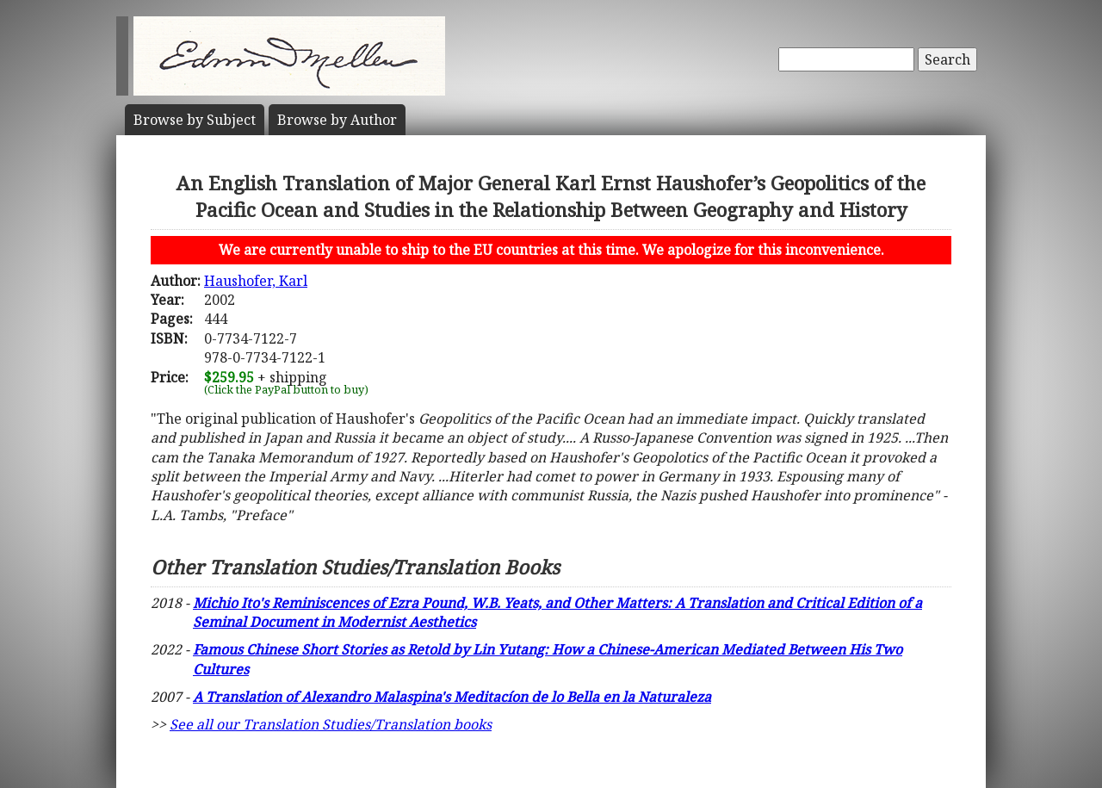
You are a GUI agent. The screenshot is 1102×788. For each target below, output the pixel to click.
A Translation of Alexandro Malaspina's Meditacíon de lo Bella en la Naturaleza (452, 696)
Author (337, 120)
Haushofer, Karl (255, 280)
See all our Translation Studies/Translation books (331, 724)
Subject (194, 120)
